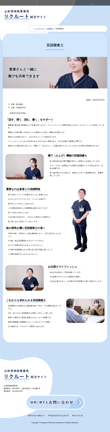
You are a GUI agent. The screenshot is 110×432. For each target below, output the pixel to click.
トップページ (39, 27)
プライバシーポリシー (36, 414)
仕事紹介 (50, 27)
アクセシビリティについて (58, 414)
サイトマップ (77, 414)
